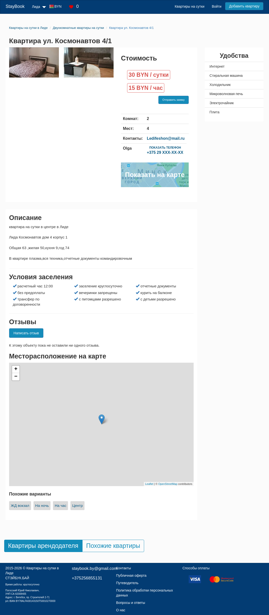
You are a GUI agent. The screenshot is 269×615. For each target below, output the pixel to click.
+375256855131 (87, 578)
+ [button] (15, 369)
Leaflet (149, 483)
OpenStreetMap (167, 483)
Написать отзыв (26, 333)
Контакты (123, 568)
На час (60, 505)
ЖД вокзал (20, 505)
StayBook (15, 6)
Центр (77, 505)
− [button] (15, 376)
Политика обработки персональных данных (144, 592)
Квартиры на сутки (189, 6)
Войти (216, 6)
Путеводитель (127, 583)
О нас (120, 610)
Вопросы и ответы (130, 603)
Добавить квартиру (244, 6)
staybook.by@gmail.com (94, 568)
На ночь (42, 505)
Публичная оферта (131, 575)
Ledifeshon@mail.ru (166, 138)
